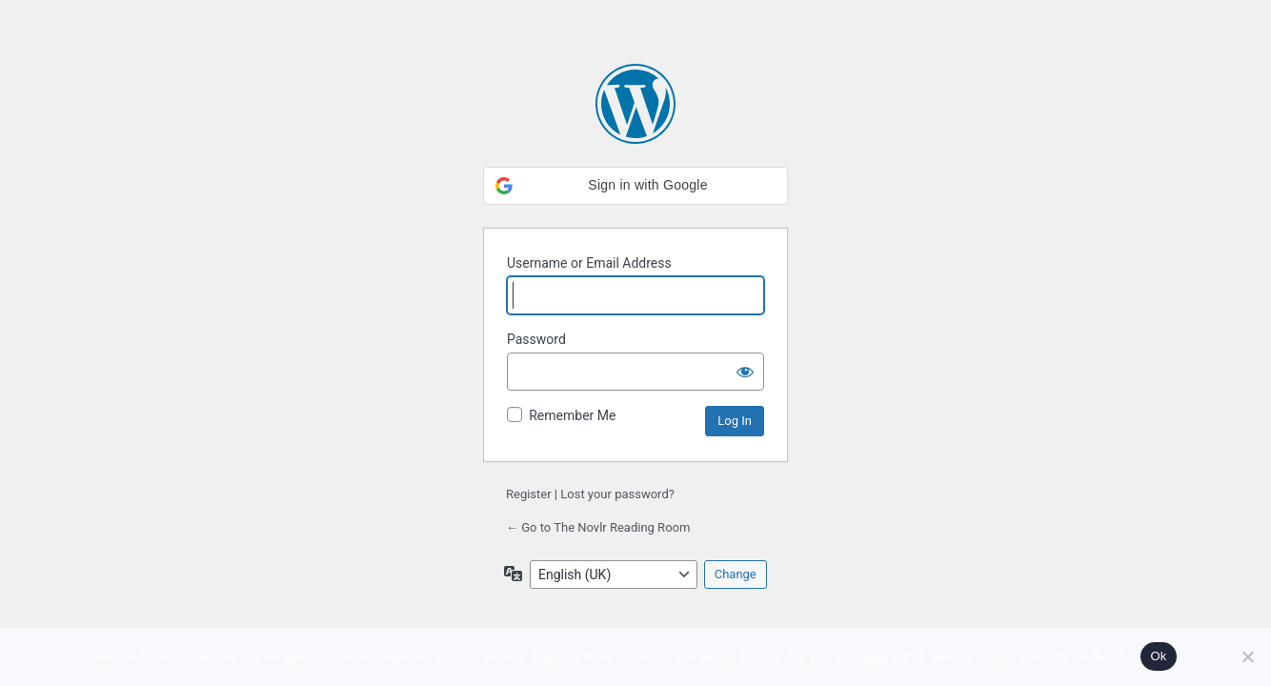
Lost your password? (617, 494)
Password (536, 339)
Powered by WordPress (635, 104)
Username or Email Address (589, 263)
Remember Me (572, 415)
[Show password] (745, 372)
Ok (1158, 656)
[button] (635, 186)
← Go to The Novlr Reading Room (598, 527)
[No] (1247, 656)
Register (529, 494)
